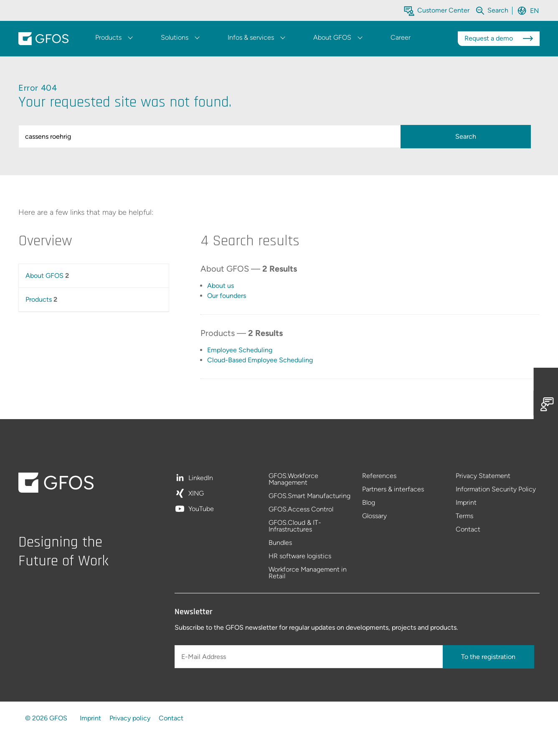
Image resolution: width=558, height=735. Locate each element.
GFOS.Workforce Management (293, 479)
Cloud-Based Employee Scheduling (260, 360)
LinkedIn (200, 478)
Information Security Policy (496, 489)
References (379, 476)
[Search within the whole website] (497, 10)
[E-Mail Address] (309, 656)
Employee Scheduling (239, 350)
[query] (211, 136)
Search (465, 136)
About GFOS (44, 276)
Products (38, 299)
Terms (464, 516)
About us (220, 286)
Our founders (226, 296)
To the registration (488, 657)
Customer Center (443, 10)
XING (196, 493)
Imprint (466, 502)
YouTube (201, 509)
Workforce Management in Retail (308, 573)
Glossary (374, 516)
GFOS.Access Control (301, 509)
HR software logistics (300, 556)
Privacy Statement (483, 476)
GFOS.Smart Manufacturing (309, 496)
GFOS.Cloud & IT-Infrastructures (295, 526)
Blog (368, 502)
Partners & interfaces (393, 489)
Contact (468, 529)
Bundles (280, 543)
